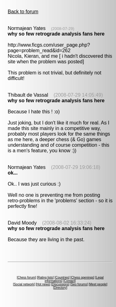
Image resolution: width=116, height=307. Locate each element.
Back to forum (23, 11)
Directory (60, 287)
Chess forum (26, 277)
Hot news (43, 284)
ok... (13, 172)
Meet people (97, 284)
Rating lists (45, 277)
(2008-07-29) (62, 28)
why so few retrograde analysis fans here (56, 33)
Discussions (60, 284)
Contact (69, 281)
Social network (24, 284)
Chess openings (82, 277)
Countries (62, 277)
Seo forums (79, 284)
